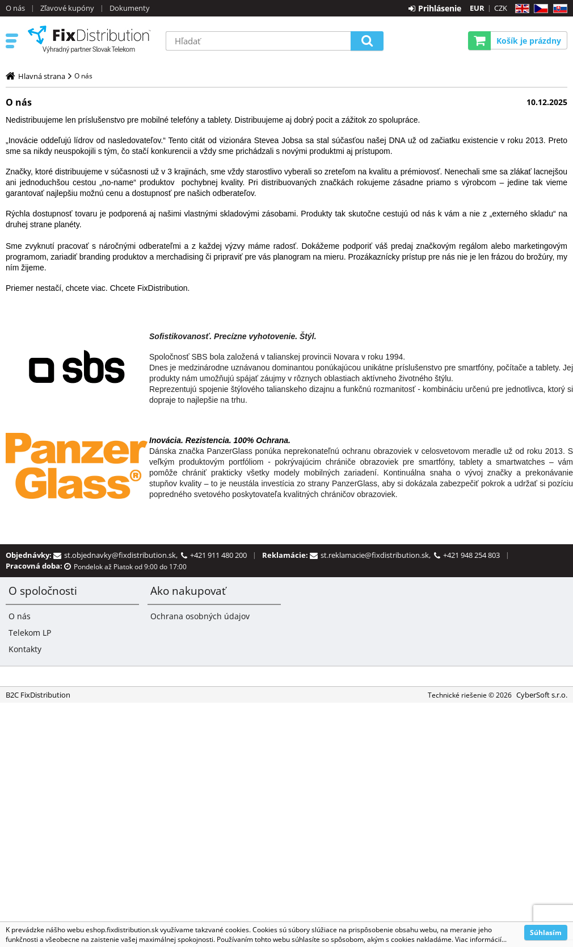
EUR (477, 8)
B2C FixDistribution (89, 39)
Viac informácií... (481, 939)
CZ (538, 9)
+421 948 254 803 (471, 555)
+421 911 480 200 (218, 555)
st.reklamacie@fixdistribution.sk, (377, 555)
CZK (500, 8)
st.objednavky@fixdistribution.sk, (122, 555)
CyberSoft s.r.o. (541, 695)
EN (520, 9)
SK (558, 9)
